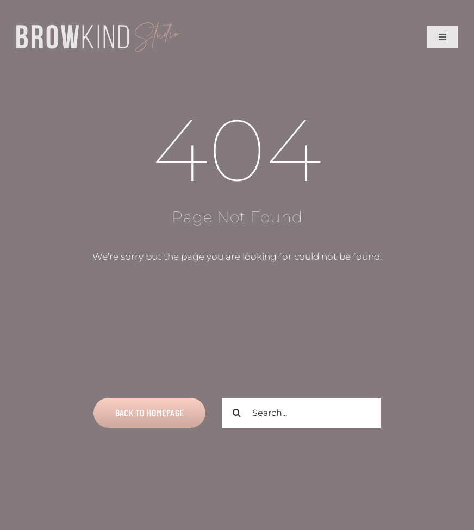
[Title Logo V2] (97, 26)
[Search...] (301, 413)
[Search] (237, 413)
